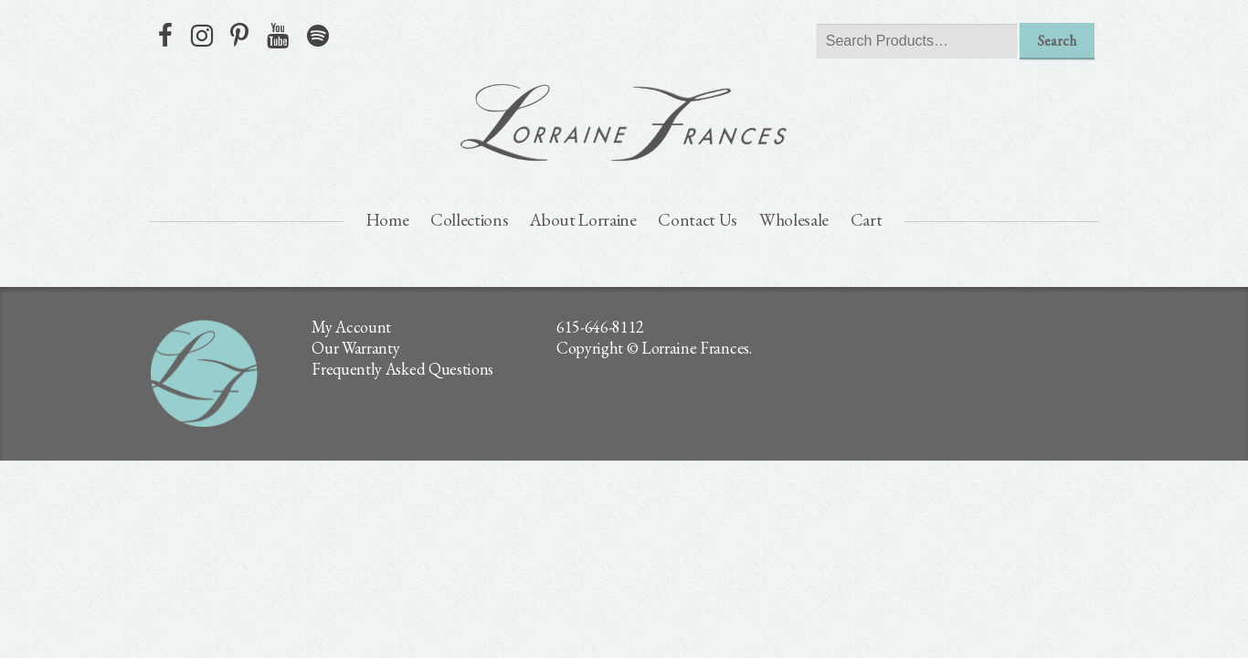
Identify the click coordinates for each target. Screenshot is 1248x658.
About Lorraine (583, 219)
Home (387, 219)
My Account (351, 326)
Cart (867, 219)
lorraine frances (624, 122)
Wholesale (794, 219)
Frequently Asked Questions (402, 368)
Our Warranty (355, 347)
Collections (469, 219)
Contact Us (697, 219)
